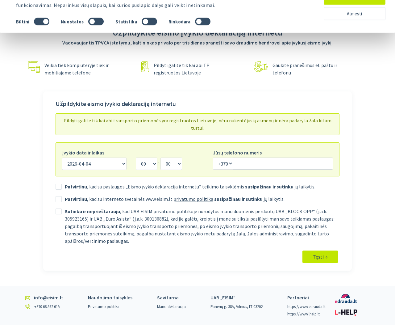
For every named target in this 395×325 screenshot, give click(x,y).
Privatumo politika (103, 306)
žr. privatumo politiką (123, 13)
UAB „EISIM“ (222, 297)
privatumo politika (193, 199)
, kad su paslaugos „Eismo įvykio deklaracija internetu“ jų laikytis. (190, 187)
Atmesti (354, 29)
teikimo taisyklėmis (223, 187)
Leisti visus (354, 14)
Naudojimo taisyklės (110, 297)
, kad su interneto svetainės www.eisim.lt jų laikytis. (175, 199)
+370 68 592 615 (47, 306)
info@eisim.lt (48, 297)
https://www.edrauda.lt (306, 306)
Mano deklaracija (171, 306)
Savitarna (168, 297)
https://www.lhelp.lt (303, 314)
